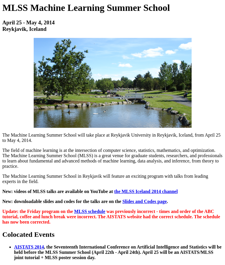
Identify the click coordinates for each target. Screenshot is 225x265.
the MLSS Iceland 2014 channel (146, 191)
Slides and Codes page (144, 201)
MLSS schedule (89, 211)
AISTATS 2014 (29, 246)
